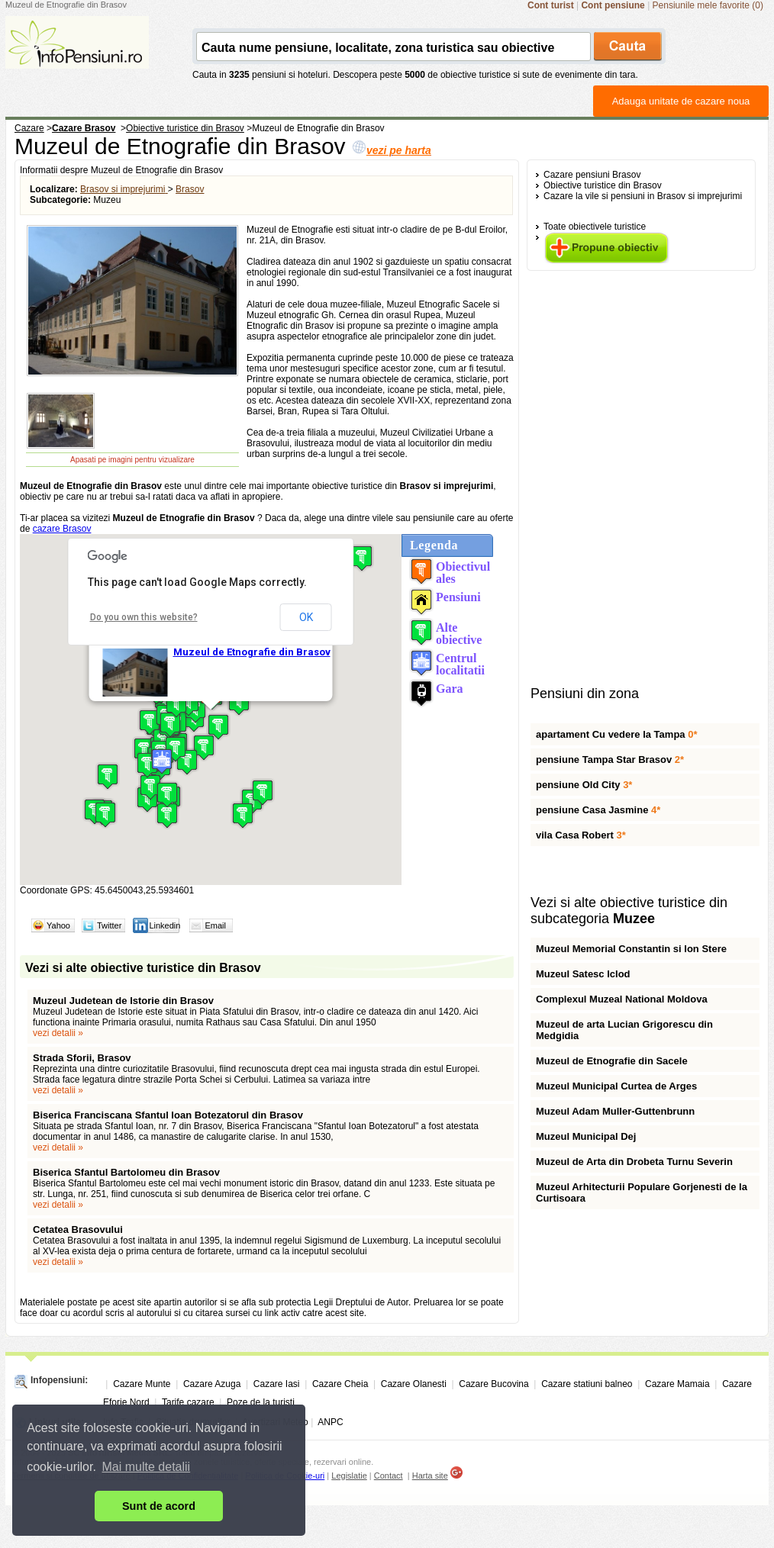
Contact (388, 1475)
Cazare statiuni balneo (586, 1384)
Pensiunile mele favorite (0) (708, 5)
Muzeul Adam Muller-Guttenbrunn (615, 1111)
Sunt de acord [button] (158, 1506)
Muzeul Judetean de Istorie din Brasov (123, 1000)
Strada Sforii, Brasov (82, 1058)
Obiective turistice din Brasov (602, 185)
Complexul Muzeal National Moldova (622, 999)
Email (215, 925)
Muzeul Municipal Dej (586, 1136)
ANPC (330, 1422)
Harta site (430, 1475)
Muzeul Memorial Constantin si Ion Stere (631, 948)
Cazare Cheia (340, 1384)
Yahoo (58, 925)
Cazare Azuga (211, 1384)
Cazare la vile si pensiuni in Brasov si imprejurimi (642, 196)
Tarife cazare (188, 1402)
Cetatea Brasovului (78, 1229)
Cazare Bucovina (493, 1384)
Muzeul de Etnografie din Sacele (612, 1061)
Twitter (109, 925)
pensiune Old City (584, 784)
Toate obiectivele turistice (594, 226)
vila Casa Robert (581, 835)
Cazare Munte (141, 1384)
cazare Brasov (62, 528)
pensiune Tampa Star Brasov (610, 759)
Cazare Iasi (276, 1384)
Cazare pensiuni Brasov (591, 174)
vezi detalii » (58, 1033)
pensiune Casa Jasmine (598, 810)
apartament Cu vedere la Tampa (616, 734)
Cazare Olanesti (414, 1384)
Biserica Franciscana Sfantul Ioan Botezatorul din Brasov (168, 1115)
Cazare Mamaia (677, 1384)
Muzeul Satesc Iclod (583, 974)
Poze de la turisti (261, 1402)
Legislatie (348, 1475)
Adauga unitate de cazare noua (681, 101)
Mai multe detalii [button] (146, 1466)
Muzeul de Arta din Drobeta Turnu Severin (634, 1161)
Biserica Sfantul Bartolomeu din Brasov (126, 1172)
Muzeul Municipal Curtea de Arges (616, 1086)
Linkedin (164, 925)
